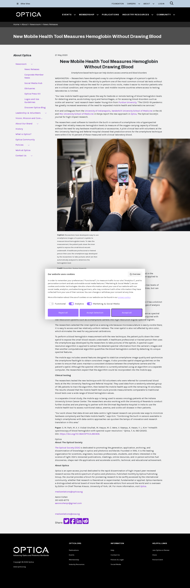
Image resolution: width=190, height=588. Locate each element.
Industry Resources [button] (137, 14)
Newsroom (35, 24)
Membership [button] (89, 14)
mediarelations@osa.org (67, 514)
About (25, 24)
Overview (135, 274)
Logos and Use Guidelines (31, 100)
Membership (74, 560)
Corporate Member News (34, 76)
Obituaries (29, 88)
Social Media (116, 564)
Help (112, 550)
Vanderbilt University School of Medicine (132, 110)
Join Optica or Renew (160, 550)
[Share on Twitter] (66, 522)
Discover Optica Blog (35, 107)
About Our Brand (24, 123)
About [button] (148, 4)
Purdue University (127, 102)
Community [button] (166, 14)
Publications (110, 14)
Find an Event (157, 560)
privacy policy (124, 297)
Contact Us (21, 155)
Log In (161, 4)
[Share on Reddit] (86, 522)
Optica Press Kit (32, 93)
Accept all (127, 312)
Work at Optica (23, 150)
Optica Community (25, 139)
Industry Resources (77, 564)
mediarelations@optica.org (69, 491)
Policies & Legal (117, 560)
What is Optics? (23, 134)
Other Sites (23, 4)
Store (154, 555)
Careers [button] (133, 4)
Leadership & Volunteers (28, 113)
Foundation (118, 4)
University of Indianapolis (97, 110)
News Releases (50, 24)
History (19, 129)
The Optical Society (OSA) (67, 447)
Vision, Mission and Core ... (29, 118)
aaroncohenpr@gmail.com (68, 503)
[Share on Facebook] (73, 522)
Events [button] (69, 14)
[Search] (172, 3)
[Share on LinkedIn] (79, 522)
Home (16, 24)
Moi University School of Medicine (76, 114)
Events (71, 555)
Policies (19, 144)
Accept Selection (95, 312)
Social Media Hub (33, 83)
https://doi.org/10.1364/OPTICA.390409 (79, 434)
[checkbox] (57, 303)
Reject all (63, 312)
